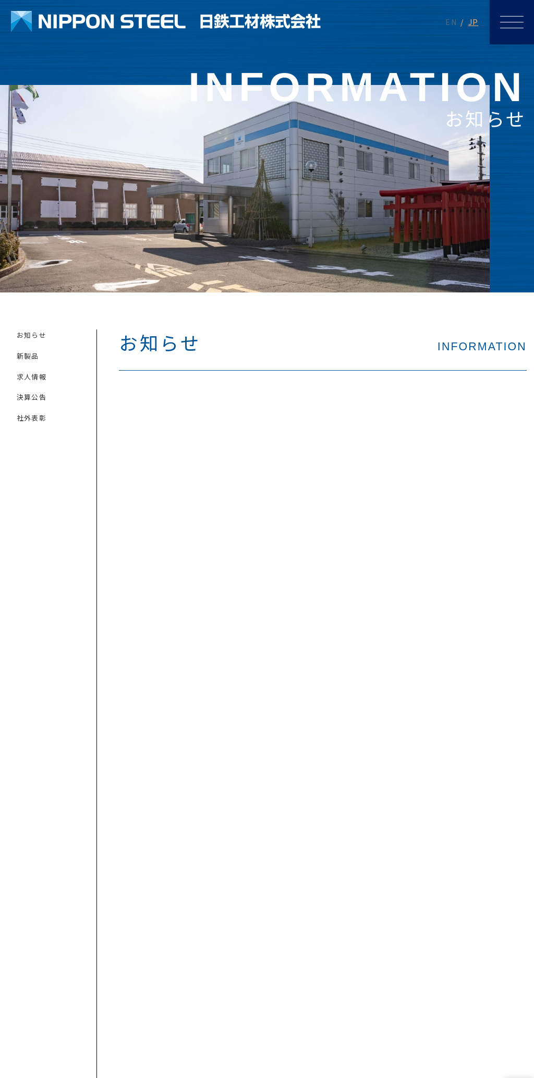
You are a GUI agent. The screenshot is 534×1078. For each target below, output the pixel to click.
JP (473, 22)
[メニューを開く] (512, 22)
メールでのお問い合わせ (133, 841)
